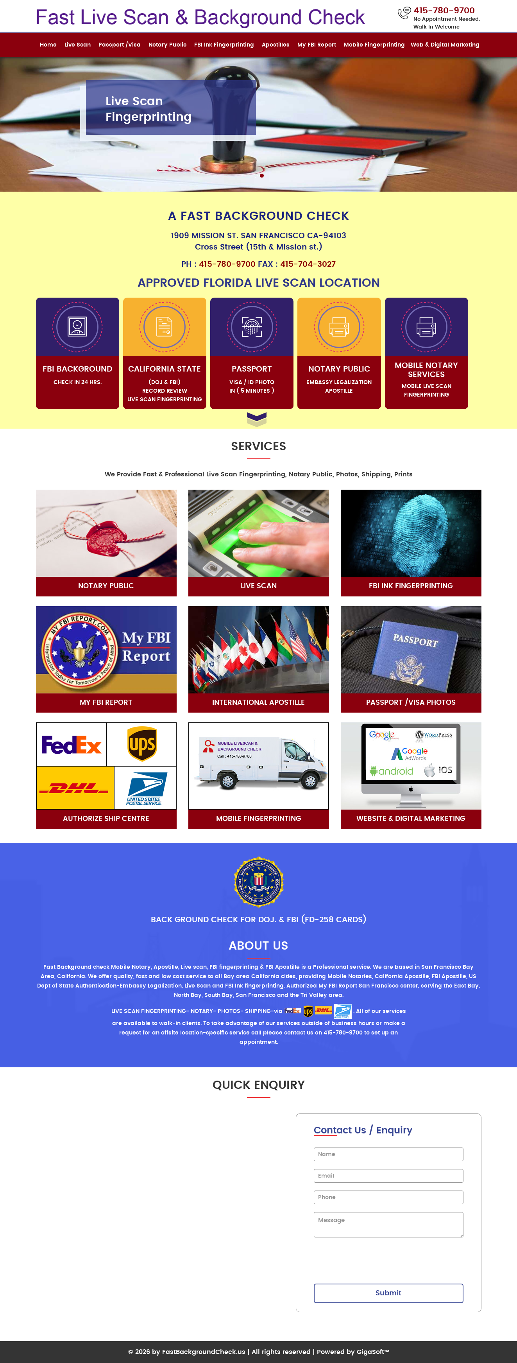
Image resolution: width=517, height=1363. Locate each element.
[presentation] (373, 1260)
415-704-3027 (308, 264)
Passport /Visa (119, 45)
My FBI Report (316, 45)
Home (48, 45)
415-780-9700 (227, 264)
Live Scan (77, 45)
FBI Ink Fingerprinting (224, 45)
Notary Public (167, 45)
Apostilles (276, 45)
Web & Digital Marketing (445, 45)
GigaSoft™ (373, 1352)
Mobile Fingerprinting (374, 45)
